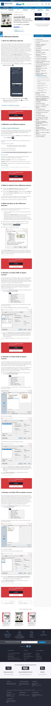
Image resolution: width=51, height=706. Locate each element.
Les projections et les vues (42, 112)
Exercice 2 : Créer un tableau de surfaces (42, 50)
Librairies (37, 653)
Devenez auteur (39, 659)
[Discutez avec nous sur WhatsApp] (23, 4)
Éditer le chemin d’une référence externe (44, 81)
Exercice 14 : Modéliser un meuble (42, 125)
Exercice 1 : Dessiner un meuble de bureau (41, 45)
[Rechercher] (42, 4)
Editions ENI (7, 4)
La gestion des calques (41, 59)
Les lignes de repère (40, 103)
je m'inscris (42, 642)
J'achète (16, 115)
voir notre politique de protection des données (14, 642)
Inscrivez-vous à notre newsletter (13, 642)
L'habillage (38, 101)
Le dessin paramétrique (41, 56)
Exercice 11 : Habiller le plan (42, 104)
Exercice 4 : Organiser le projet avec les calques (43, 62)
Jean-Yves (17, 24)
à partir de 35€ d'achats (31, 636)
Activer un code (26, 657)
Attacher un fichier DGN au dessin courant (43, 88)
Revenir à (19, 30)
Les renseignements (40, 109)
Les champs (38, 48)
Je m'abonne (16, 118)
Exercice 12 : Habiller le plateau (41, 107)
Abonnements (38, 656)
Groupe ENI (35, 681)
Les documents (39, 39)
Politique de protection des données (14, 659)
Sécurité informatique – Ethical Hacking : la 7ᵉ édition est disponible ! (25, 0)
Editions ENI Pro (23, 692)
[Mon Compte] (49, 4)
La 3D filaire (38, 113)
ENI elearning (35, 692)
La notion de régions (40, 115)
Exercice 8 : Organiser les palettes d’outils (9, 603)
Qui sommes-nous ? (11, 654)
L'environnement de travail (42, 40)
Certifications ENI (10, 698)
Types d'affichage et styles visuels (42, 119)
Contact (25, 659)
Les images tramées (40, 94)
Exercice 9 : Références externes (25, 603)
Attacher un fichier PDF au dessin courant (42, 90)
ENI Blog (8, 681)
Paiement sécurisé (27, 654)
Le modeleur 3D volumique (42, 117)
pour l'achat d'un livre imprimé (7, 636)
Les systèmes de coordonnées (42, 110)
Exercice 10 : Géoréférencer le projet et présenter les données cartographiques (42, 99)
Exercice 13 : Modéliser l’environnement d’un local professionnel (42, 122)
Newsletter (38, 654)
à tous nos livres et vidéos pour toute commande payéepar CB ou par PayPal (19, 636)
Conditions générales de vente (13, 657)
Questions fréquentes (28, 653)
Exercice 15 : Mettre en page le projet (43, 130)
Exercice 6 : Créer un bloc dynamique (41, 69)
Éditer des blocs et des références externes (42, 83)
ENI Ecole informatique (24, 681)
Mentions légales (11, 656)
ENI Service (9, 692)
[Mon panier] (46, 4)
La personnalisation (40, 136)
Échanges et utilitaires (41, 134)
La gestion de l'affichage (41, 58)
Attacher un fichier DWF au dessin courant (43, 86)
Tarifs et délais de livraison (28, 656)
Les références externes (41, 75)
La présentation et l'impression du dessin (41, 128)
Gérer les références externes (43, 77)
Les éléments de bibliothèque (42, 64)
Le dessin (38, 42)
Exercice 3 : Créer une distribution (41, 55)
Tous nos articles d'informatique (13, 653)
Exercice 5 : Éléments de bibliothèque (41, 66)
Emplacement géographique (42, 96)
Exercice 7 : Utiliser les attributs (41, 71)
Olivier (25, 24)
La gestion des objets (40, 52)
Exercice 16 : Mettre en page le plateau (43, 133)
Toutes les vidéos (39, 657)
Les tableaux (39, 46)
